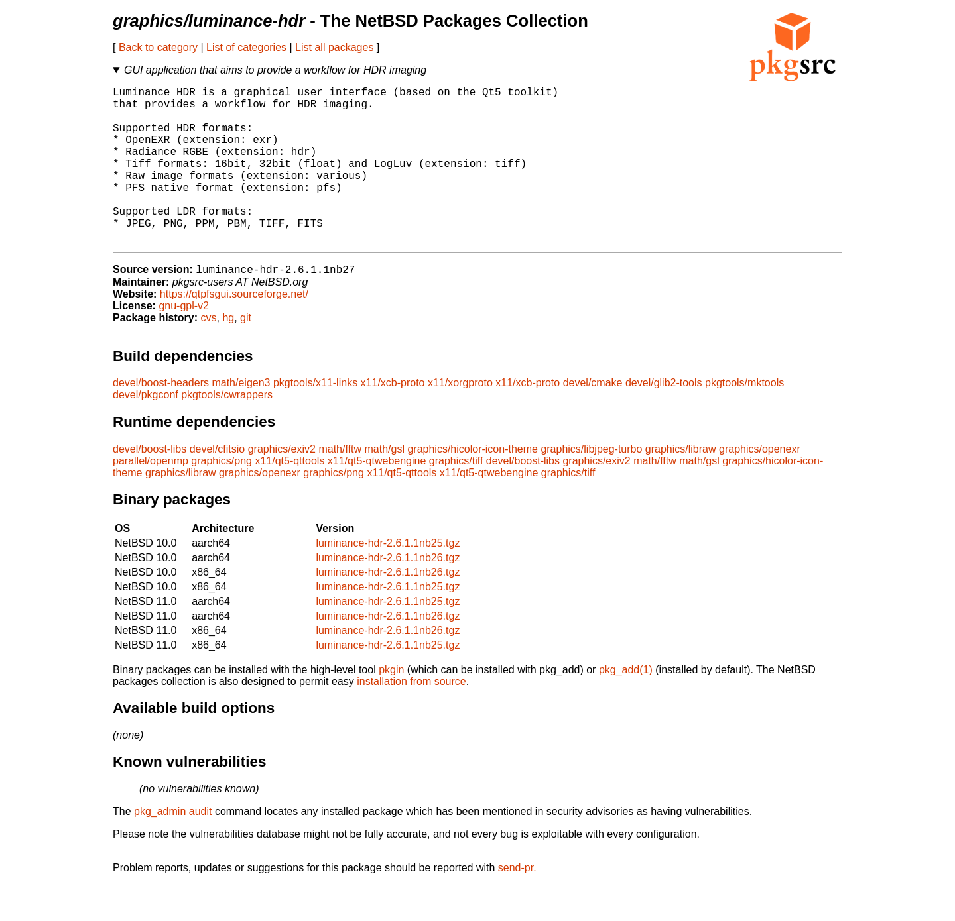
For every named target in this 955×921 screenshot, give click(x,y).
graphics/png (221, 497)
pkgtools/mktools (744, 419)
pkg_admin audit (173, 847)
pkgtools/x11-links (315, 419)
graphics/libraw (680, 485)
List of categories (246, 47)
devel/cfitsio (217, 485)
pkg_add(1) (626, 706)
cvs (209, 354)
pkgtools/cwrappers (227, 431)
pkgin (391, 706)
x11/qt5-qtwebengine (377, 497)
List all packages (334, 47)
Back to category (158, 47)
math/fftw (339, 485)
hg (228, 354)
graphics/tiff (456, 497)
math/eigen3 (241, 419)
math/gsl (384, 485)
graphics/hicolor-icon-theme (472, 485)
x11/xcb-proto (393, 419)
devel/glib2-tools (663, 419)
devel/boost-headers (161, 419)
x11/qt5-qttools (289, 497)
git (245, 354)
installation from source (411, 718)
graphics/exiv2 (282, 485)
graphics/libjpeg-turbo (591, 485)
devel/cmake (593, 419)
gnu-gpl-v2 (184, 342)
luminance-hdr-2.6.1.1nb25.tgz (388, 579)
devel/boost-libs (149, 485)
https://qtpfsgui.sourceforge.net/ (234, 330)
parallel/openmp (150, 497)
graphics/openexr (759, 485)
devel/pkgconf (145, 431)
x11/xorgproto (460, 419)
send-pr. (517, 904)
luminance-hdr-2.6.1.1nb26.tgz (388, 594)
